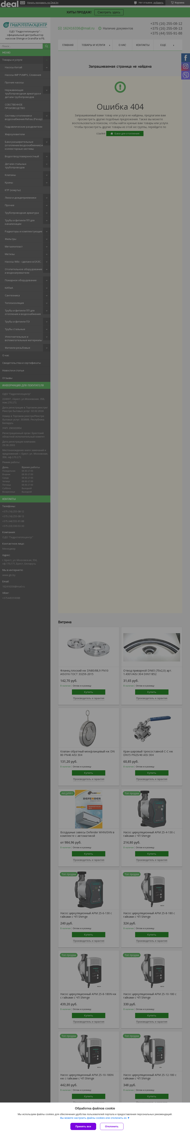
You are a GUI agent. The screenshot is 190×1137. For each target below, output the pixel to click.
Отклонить (111, 1126)
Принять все (83, 1126)
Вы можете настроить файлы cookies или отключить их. (93, 1117)
